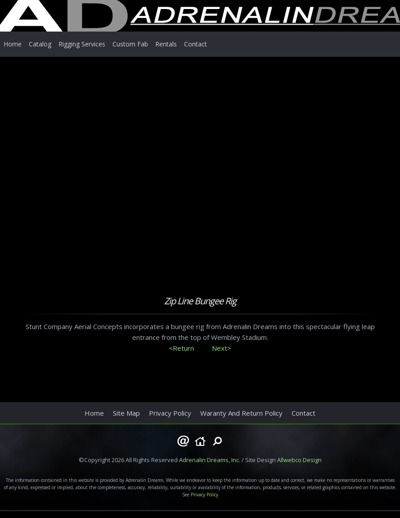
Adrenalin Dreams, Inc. (209, 460)
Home (13, 44)
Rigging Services (81, 44)
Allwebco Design (299, 460)
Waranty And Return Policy (241, 412)
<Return (181, 348)
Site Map (126, 412)
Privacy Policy (170, 412)
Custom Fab (130, 44)
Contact (195, 44)
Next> (221, 348)
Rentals (166, 44)
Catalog (40, 44)
